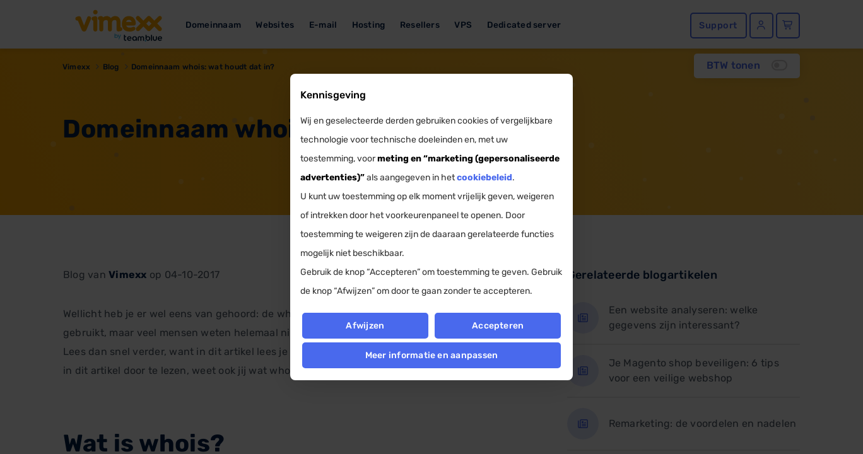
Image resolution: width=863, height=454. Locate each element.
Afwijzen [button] (365, 325)
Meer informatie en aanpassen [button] (431, 355)
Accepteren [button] (498, 325)
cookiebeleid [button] (484, 177)
